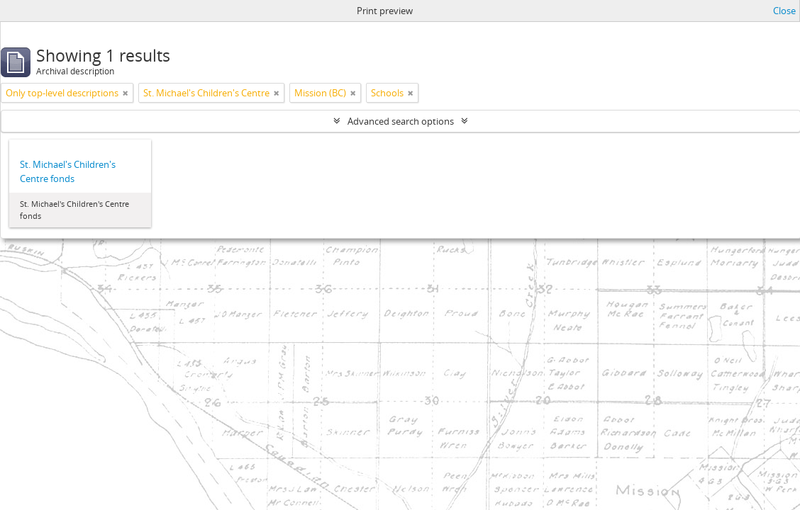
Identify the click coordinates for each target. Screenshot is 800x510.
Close (784, 10)
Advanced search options (401, 121)
